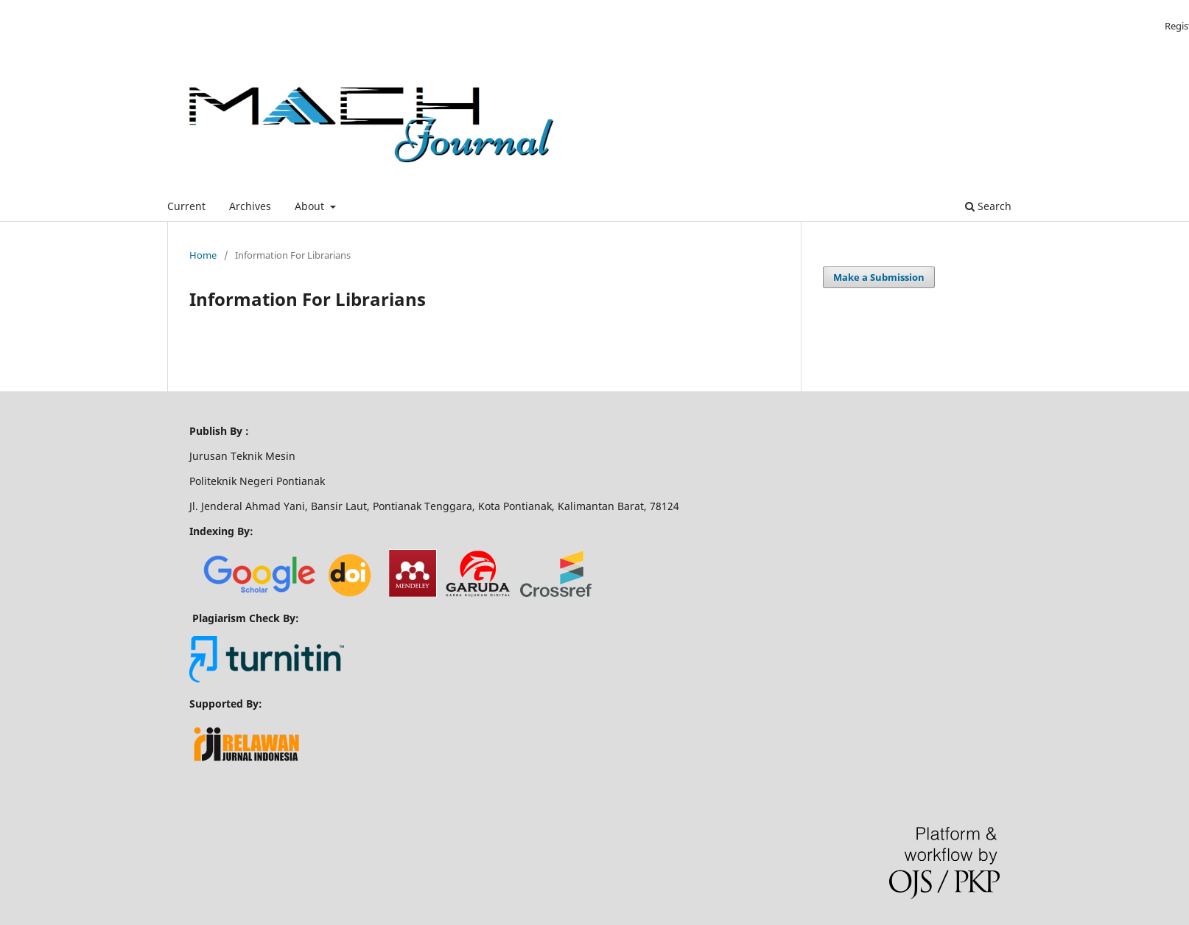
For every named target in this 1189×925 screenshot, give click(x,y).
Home (203, 255)
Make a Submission (879, 277)
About (311, 206)
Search (988, 206)
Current (186, 206)
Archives (250, 206)
